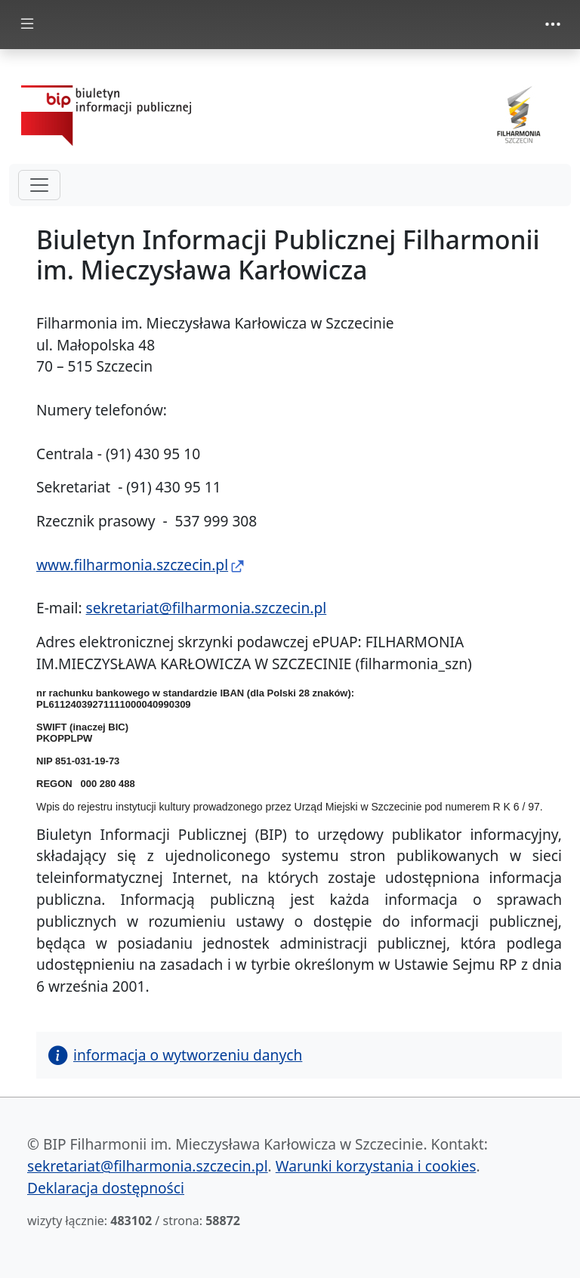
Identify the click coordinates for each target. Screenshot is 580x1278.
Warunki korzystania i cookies (376, 1166)
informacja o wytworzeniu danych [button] (175, 1055)
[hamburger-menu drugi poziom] (39, 185)
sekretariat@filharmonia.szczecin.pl (206, 607)
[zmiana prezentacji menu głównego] (27, 24)
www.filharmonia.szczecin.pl (132, 564)
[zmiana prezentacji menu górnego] (553, 24)
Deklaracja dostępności (105, 1188)
